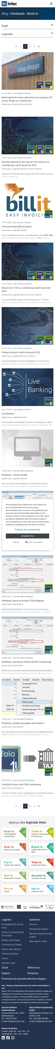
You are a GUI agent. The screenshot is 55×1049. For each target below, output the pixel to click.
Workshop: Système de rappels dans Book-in (23, 723)
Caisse (5, 958)
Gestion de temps (10, 953)
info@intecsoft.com (16, 1021)
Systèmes (34, 919)
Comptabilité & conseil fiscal (12, 926)
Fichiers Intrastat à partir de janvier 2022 (21, 352)
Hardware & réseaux (38, 929)
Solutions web (8, 963)
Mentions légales (37, 978)
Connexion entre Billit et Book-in (17, 226)
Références (34, 967)
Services (33, 924)
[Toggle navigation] (51, 3)
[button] (27, 27)
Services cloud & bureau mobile (40, 935)
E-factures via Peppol (12, 944)
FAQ (14, 604)
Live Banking (8, 413)
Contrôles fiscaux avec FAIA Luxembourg (21, 784)
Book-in (24, 169)
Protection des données (14, 978)
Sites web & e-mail (38, 941)
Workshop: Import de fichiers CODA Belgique (23, 600)
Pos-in (22, 104)
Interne (15, 104)
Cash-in (29, 104)
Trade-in (38, 169)
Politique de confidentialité (27, 529)
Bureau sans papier (11, 940)
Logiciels (16, 169)
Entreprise (33, 973)
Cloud (5, 967)
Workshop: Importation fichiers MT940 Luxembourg (26, 662)
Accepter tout (27, 536)
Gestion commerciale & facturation (13, 934)
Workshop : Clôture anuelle (14, 475)
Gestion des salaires (11, 949)
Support (6, 973)
